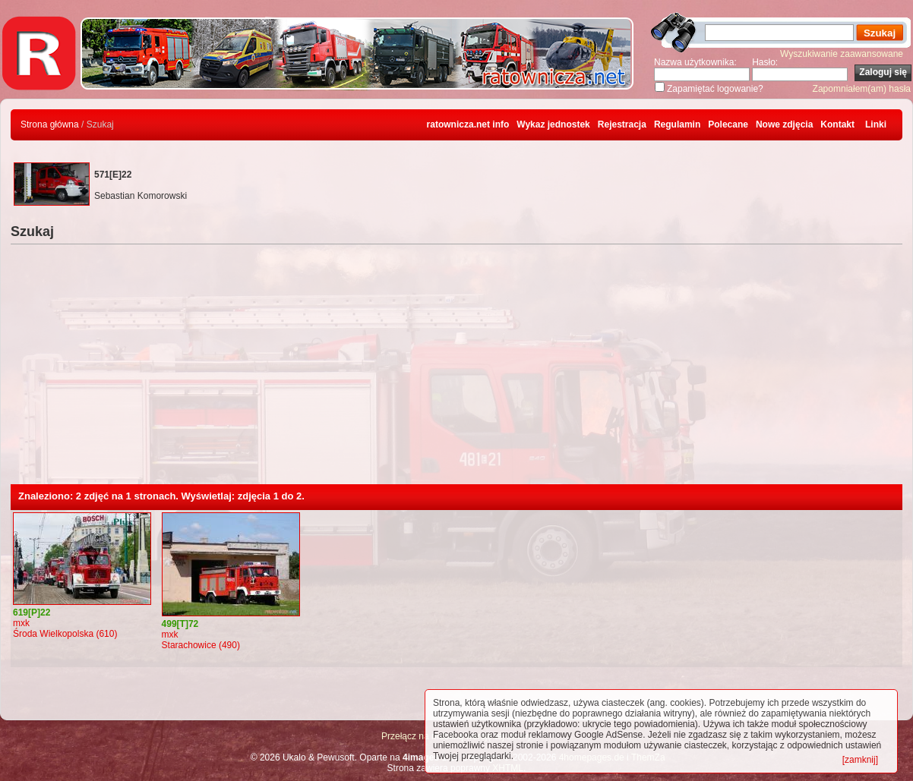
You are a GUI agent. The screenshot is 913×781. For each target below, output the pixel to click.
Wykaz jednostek (553, 124)
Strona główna (50, 124)
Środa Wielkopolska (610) (65, 633)
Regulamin (677, 124)
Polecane (728, 124)
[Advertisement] (456, 370)
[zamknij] (860, 759)
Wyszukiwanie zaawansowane (841, 54)
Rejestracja (622, 124)
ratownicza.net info (468, 124)
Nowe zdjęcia (784, 124)
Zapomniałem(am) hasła (862, 88)
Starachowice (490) (201, 645)
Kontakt (837, 124)
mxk (21, 623)
